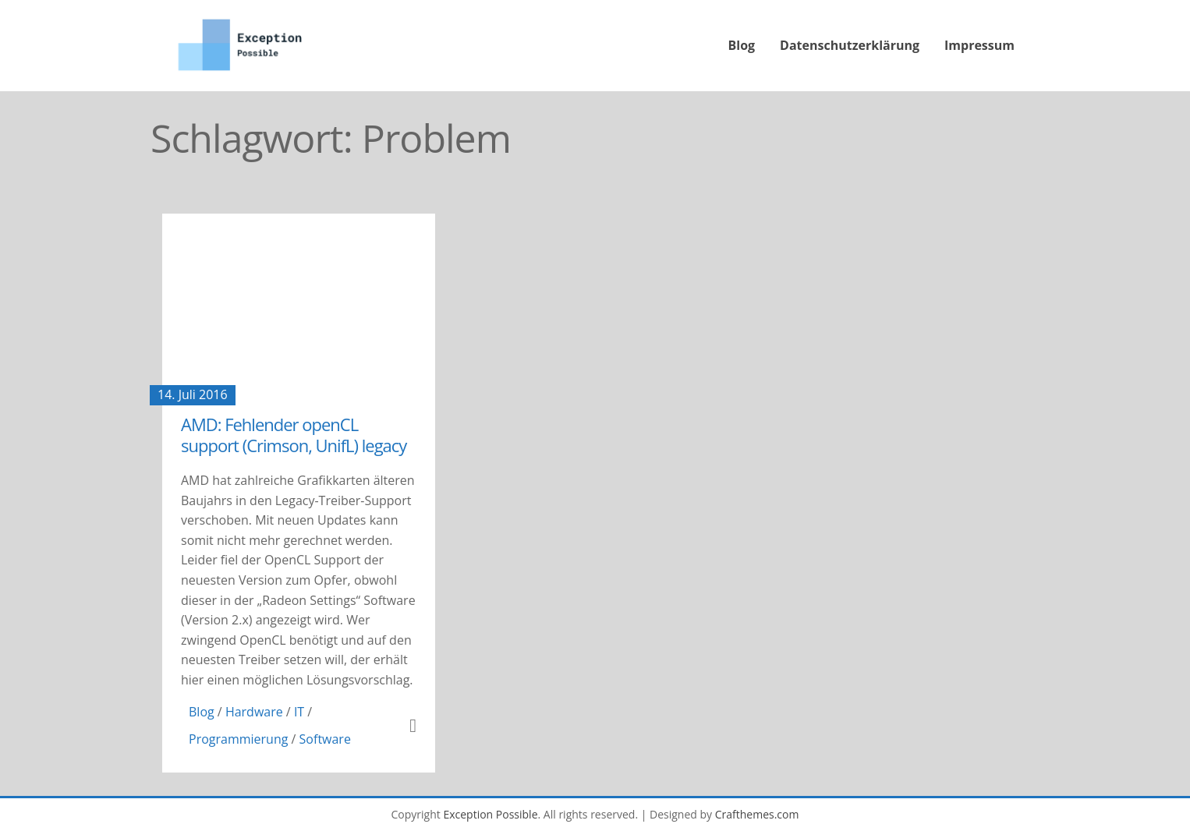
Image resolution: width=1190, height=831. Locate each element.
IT (299, 711)
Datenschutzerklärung (849, 45)
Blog (742, 45)
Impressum (979, 45)
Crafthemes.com (757, 814)
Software (325, 739)
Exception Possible (490, 814)
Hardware (254, 711)
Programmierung (238, 739)
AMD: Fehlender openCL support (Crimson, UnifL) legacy (293, 434)
